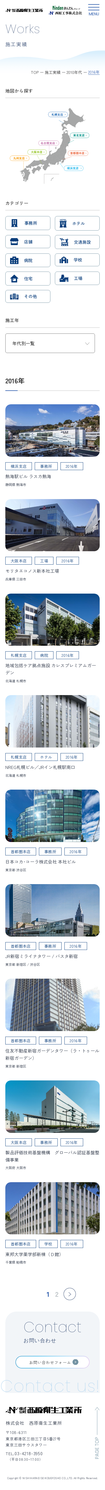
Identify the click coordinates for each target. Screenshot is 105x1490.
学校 (78, 260)
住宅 (28, 278)
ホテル (78, 223)
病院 (28, 260)
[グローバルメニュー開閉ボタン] (94, 10)
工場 (78, 278)
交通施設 (82, 242)
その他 (30, 296)
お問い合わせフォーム (50, 1362)
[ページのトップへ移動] (97, 1433)
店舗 (28, 242)
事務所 (30, 223)
